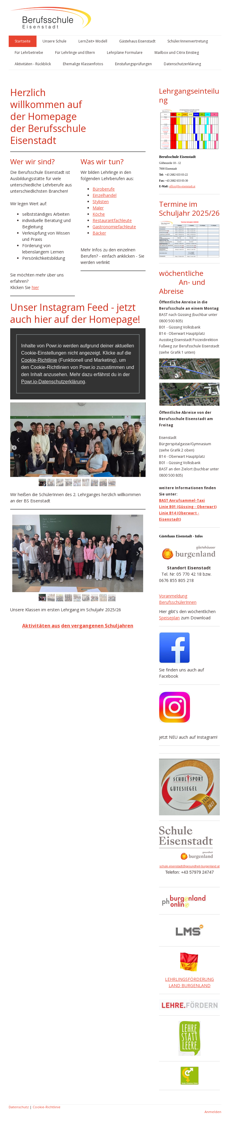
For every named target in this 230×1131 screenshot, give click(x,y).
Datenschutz (19, 1107)
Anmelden (213, 1111)
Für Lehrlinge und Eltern (75, 52)
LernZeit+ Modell (92, 41)
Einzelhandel (104, 195)
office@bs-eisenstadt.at (182, 186)
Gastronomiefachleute (114, 226)
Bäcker (99, 233)
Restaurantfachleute (112, 220)
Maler (98, 208)
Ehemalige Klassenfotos (83, 63)
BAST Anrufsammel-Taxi (182, 500)
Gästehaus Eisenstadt (137, 41)
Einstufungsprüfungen (133, 63)
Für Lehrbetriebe (29, 52)
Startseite (23, 41)
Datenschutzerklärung (182, 63)
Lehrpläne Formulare (125, 52)
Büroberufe (104, 189)
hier (35, 287)
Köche (99, 214)
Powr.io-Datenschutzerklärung (53, 381)
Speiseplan (169, 618)
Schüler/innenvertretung (187, 41)
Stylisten (101, 201)
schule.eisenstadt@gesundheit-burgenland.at (189, 866)
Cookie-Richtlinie (39, 360)
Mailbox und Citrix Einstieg (177, 52)
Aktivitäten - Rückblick (33, 63)
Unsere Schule (54, 41)
